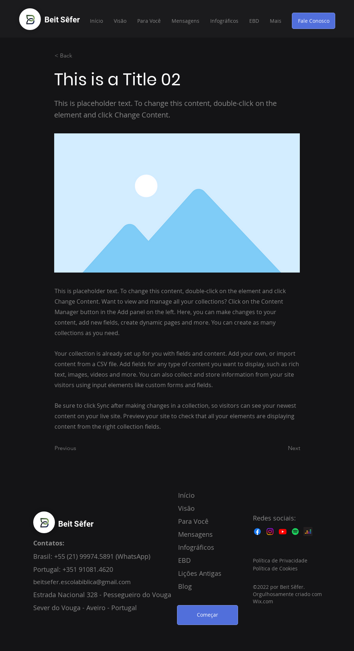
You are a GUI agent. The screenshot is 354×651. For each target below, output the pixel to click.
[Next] (282, 448)
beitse (42, 582)
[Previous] (78, 448)
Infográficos (196, 547)
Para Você (193, 521)
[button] (254, 21)
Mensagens (195, 534)
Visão (186, 508)
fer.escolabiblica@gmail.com (91, 582)
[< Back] (78, 55)
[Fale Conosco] (313, 21)
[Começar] (207, 615)
